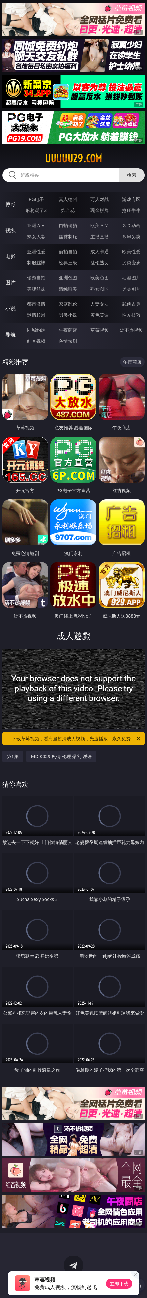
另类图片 (131, 289)
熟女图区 (99, 289)
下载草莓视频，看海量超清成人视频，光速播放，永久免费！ (76, 738)
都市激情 (36, 304)
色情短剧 (68, 341)
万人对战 (99, 199)
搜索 (131, 175)
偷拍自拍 (68, 251)
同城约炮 (36, 330)
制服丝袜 (36, 262)
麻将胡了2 (36, 210)
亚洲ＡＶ (36, 225)
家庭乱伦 (68, 304)
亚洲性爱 (36, 251)
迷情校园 (36, 315)
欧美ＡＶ (99, 225)
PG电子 (36, 199)
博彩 (10, 204)
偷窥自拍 (36, 278)
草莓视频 (99, 330)
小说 (10, 308)
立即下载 (119, 1283)
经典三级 (68, 262)
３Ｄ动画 (131, 225)
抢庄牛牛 (131, 210)
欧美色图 (99, 278)
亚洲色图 (68, 278)
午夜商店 (68, 330)
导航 (10, 334)
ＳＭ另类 (131, 236)
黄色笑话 (99, 315)
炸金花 (68, 210)
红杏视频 (36, 341)
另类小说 (68, 315)
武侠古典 (131, 304)
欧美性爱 (131, 251)
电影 (10, 256)
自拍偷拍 (68, 225)
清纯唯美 (68, 289)
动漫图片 (131, 278)
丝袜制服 (68, 236)
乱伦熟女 (99, 262)
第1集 (13, 756)
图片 (10, 282)
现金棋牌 (99, 210)
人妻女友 (99, 304)
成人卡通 (99, 251)
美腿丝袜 (36, 289)
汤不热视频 (131, 330)
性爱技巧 (131, 315)
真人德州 (68, 199)
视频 (10, 230)
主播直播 (99, 236)
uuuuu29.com (73, 158)
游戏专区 (131, 199)
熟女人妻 (36, 236)
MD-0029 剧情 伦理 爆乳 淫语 (61, 756)
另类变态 (131, 262)
